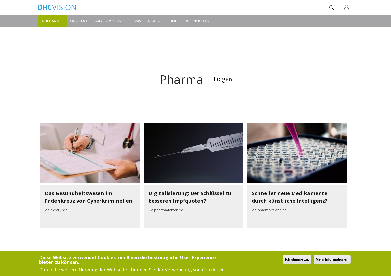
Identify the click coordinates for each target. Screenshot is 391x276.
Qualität (79, 20)
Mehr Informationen (332, 259)
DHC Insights (196, 20)
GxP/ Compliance (110, 20)
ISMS (137, 20)
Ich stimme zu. (297, 259)
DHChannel (52, 20)
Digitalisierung (162, 20)
